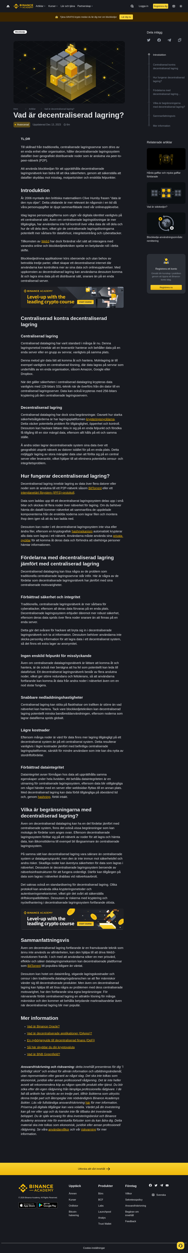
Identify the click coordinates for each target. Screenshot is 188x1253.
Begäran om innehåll (132, 1213)
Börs (100, 1193)
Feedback (130, 1221)
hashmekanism (82, 531)
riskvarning (88, 1129)
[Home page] (23, 6)
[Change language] (173, 6)
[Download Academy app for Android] (47, 1205)
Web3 (45, 241)
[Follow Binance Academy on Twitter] (156, 1185)
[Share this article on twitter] (149, 40)
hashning (44, 797)
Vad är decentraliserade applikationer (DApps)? (59, 1033)
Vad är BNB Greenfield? (43, 1054)
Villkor (128, 1193)
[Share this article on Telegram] (169, 40)
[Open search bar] (131, 6)
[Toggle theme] (180, 6)
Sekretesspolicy (134, 1199)
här (88, 1102)
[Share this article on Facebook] (159, 40)
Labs (101, 1205)
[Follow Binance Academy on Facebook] (150, 1185)
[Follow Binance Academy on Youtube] (167, 1185)
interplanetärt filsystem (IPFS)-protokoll (47, 492)
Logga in (143, 6)
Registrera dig (160, 6)
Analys (102, 1217)
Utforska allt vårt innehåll (94, 1168)
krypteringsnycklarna (100, 419)
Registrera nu (166, 287)
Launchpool (104, 1211)
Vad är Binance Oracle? (43, 1026)
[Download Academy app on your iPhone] (27, 1205)
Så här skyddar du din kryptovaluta (51, 1047)
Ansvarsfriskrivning (135, 1205)
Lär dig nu (126, 17)
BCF (100, 1199)
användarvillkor (58, 1129)
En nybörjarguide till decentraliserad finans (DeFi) (61, 1040)
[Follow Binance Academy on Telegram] (161, 1185)
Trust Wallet (104, 1223)
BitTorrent (95, 488)
